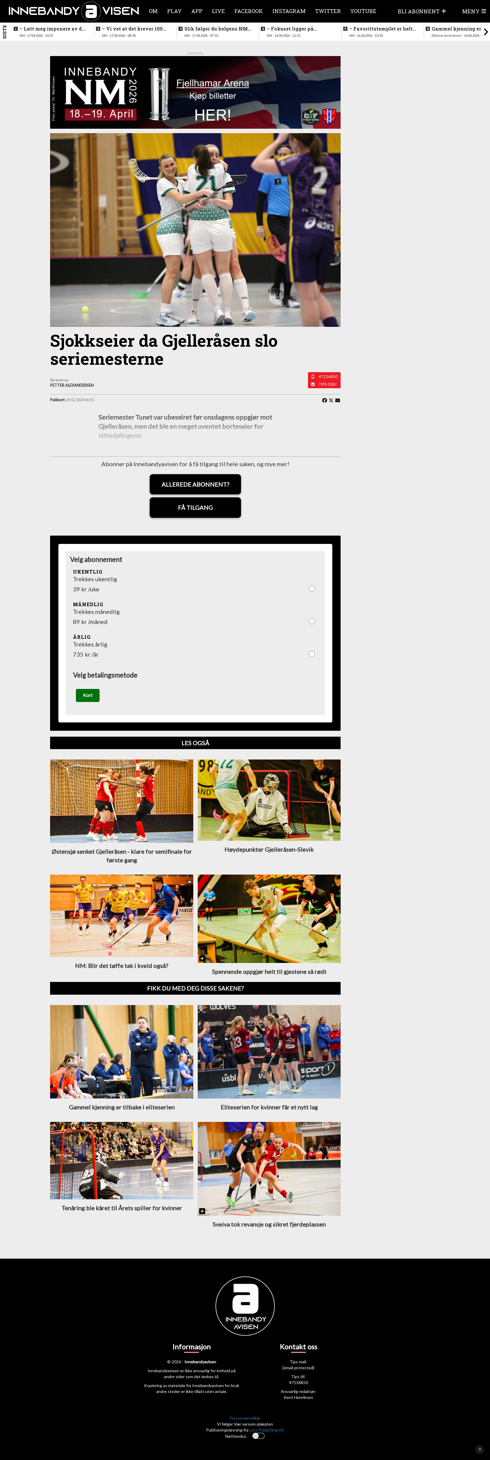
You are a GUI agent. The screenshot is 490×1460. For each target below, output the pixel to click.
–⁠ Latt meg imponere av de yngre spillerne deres (52, 29)
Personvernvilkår (245, 1418)
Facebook (248, 11)
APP (196, 11)
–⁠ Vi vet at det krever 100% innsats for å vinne (134, 29)
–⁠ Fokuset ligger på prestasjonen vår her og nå (299, 29)
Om (153, 11)
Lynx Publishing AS (266, 1429)
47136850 (328, 376)
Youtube (363, 11)
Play (174, 11)
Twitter (328, 11)
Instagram (289, 11)
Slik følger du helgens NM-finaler (217, 29)
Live (218, 11)
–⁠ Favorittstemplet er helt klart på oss (381, 29)
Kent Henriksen (298, 1397)
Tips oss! (328, 384)
